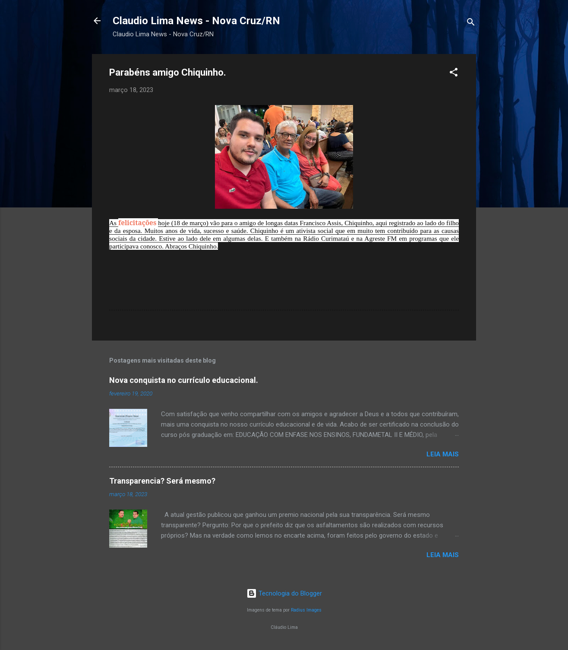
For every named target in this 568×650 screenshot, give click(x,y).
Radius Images (306, 610)
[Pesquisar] (471, 23)
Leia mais (442, 454)
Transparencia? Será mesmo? (162, 480)
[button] (453, 73)
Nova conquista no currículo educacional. (183, 380)
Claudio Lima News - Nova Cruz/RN (196, 21)
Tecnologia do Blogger (284, 593)
